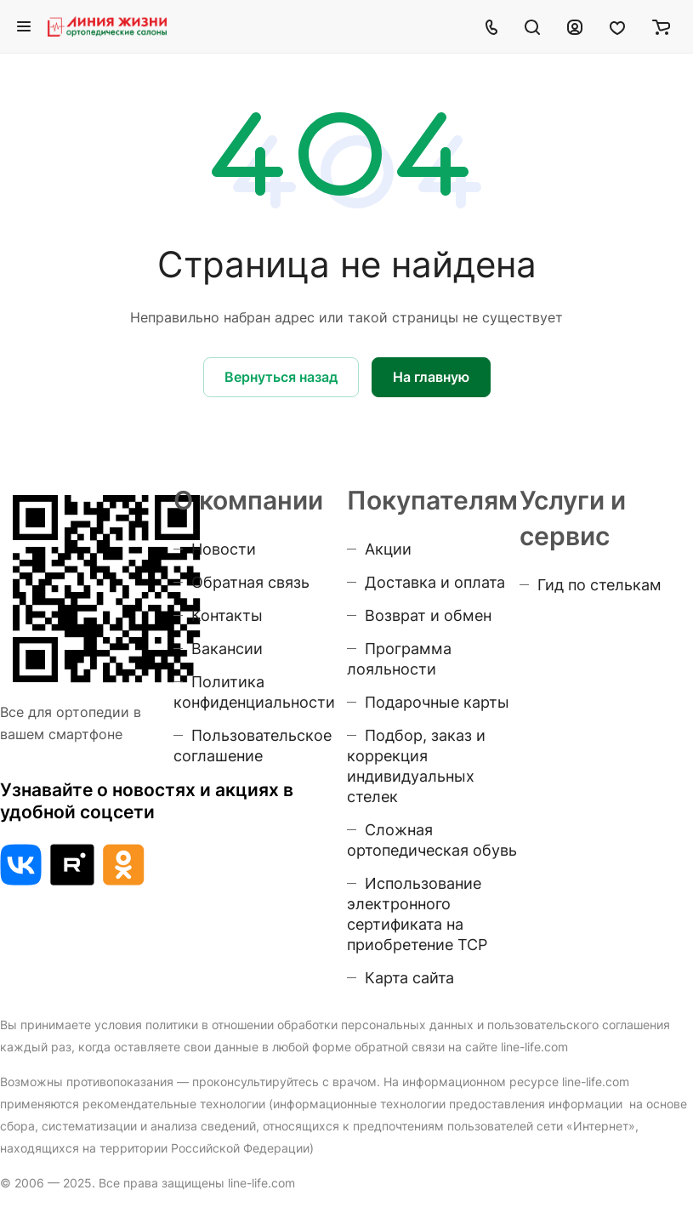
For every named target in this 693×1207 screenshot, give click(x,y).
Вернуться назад (281, 376)
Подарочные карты (437, 702)
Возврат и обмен (428, 615)
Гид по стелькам (599, 585)
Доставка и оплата (435, 582)
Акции (388, 549)
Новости (223, 549)
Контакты (227, 615)
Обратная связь (250, 582)
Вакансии (227, 649)
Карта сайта (409, 978)
